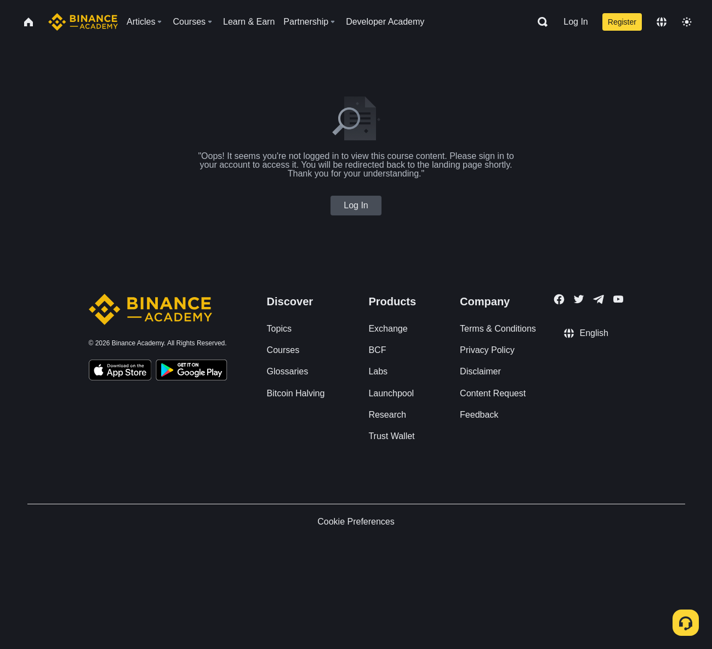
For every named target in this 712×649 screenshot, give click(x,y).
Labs (378, 371)
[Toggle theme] (687, 22)
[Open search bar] (539, 22)
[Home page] (83, 22)
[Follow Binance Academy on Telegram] (598, 299)
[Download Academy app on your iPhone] (120, 372)
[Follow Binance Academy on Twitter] (578, 299)
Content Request (493, 393)
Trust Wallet (391, 436)
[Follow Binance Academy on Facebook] (559, 299)
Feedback (479, 414)
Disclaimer (480, 371)
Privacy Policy (487, 350)
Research (387, 414)
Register (622, 22)
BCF (377, 350)
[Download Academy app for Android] (191, 372)
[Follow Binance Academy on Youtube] (618, 299)
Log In (575, 21)
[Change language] (661, 22)
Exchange (387, 328)
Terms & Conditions (498, 328)
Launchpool (391, 393)
